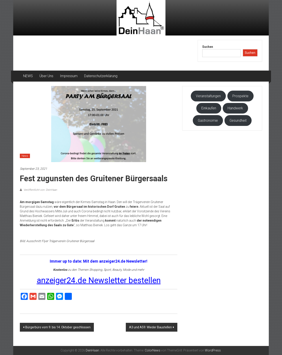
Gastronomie (208, 120)
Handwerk (235, 108)
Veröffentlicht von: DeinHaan (40, 189)
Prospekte (240, 96)
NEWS (28, 76)
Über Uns (46, 76)
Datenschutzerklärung (100, 76)
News (25, 155)
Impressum (69, 76)
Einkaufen (208, 108)
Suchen (207, 47)
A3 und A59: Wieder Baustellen (150, 327)
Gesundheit (238, 120)
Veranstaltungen (208, 96)
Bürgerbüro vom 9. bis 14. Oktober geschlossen (58, 327)
